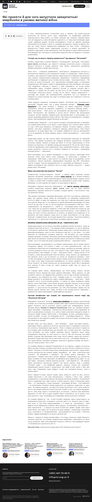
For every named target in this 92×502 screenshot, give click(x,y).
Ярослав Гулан (22, 25)
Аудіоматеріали (63, 1)
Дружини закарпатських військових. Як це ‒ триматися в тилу (53, 222)
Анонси (53, 1)
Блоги (36, 1)
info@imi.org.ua (58, 477)
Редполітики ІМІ (25, 489)
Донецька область (34, 450)
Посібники (44, 1)
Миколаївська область (13, 450)
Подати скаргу (79, 6)
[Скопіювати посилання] (18, 36)
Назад (5, 11)
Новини (28, 1)
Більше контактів (54, 481)
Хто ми (34, 489)
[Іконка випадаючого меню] (87, 6)
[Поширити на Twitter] (11, 36)
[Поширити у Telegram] (8, 36)
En (3, 1)
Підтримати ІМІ (66, 6)
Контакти (41, 489)
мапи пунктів (66, 176)
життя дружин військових (78, 186)
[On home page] (10, 6)
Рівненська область (79, 449)
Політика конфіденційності (11, 489)
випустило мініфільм (61, 301)
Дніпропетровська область (58, 449)
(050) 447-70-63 (58, 473)
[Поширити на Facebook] (6, 36)
